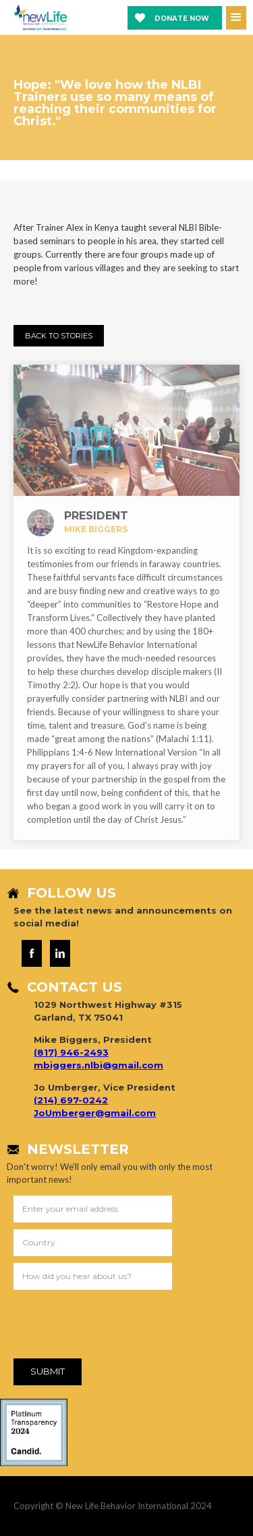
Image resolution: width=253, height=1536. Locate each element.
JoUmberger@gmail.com (95, 1112)
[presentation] (116, 1327)
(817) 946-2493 (71, 1052)
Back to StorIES (58, 335)
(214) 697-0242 (71, 1100)
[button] (236, 18)
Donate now (181, 18)
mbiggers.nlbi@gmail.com (98, 1065)
